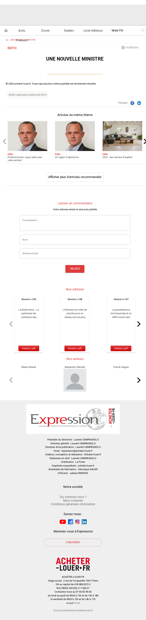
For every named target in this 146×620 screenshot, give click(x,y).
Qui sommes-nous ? (73, 497)
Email (77, 603)
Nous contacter (73, 500)
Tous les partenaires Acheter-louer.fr (73, 610)
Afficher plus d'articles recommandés (75, 177)
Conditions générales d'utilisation (73, 504)
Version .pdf (29, 348)
